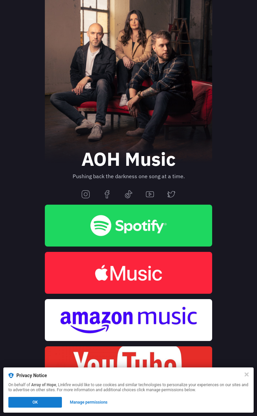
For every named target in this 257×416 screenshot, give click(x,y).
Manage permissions (89, 402)
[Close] (246, 374)
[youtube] (150, 194)
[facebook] (107, 194)
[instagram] (85, 194)
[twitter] (171, 194)
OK (35, 402)
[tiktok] (128, 194)
